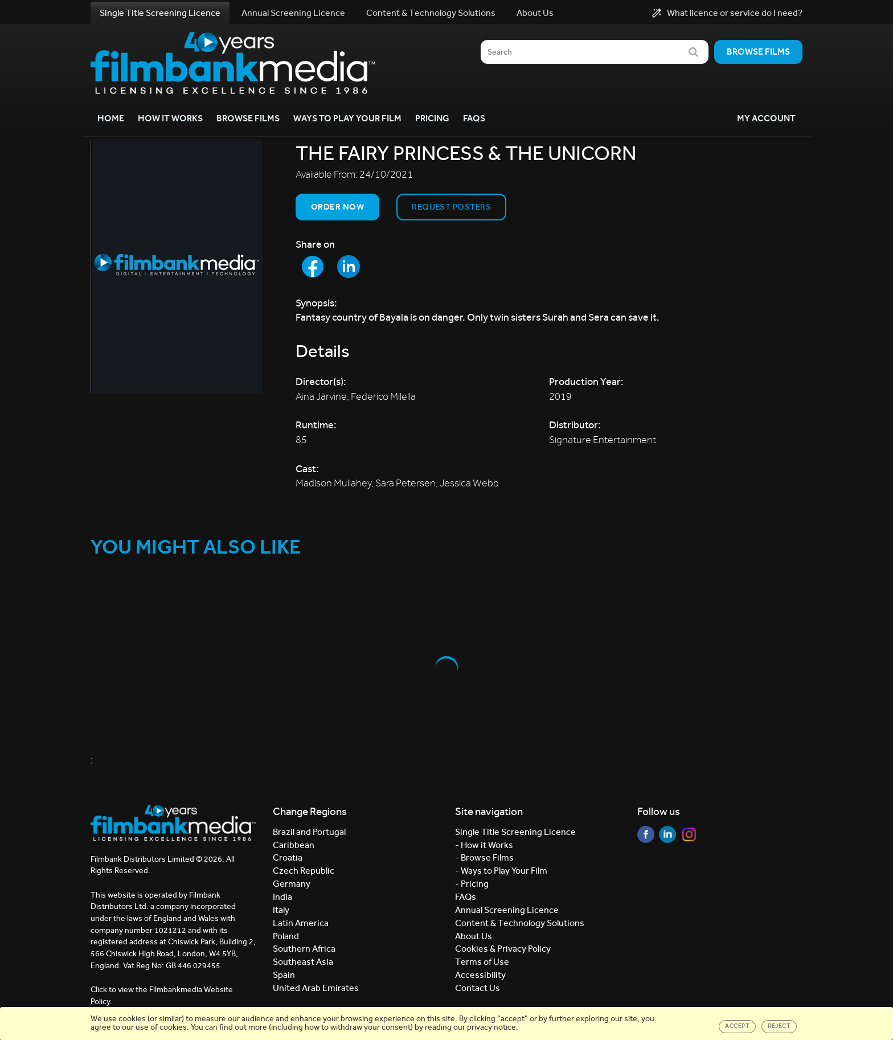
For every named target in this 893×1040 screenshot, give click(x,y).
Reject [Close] (779, 1026)
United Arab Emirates (316, 987)
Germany (291, 883)
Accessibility (480, 974)
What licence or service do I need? (727, 13)
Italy (281, 909)
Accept (737, 1026)
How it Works (170, 118)
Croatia (287, 857)
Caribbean (293, 845)
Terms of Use (482, 961)
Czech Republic (303, 870)
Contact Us (477, 987)
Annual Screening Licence (293, 12)
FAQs (474, 118)
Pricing (432, 118)
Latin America (301, 923)
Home (110, 118)
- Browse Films (484, 857)
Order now (337, 207)
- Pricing (472, 883)
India (282, 896)
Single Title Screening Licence (160, 12)
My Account (766, 118)
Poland (286, 936)
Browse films (758, 51)
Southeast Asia (303, 961)
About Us (535, 12)
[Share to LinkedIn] (348, 266)
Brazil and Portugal (309, 831)
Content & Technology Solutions (430, 12)
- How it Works (484, 845)
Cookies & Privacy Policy (503, 948)
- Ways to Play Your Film (501, 870)
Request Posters (451, 207)
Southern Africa (304, 948)
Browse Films (248, 118)
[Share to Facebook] (313, 266)
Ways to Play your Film (347, 118)
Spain (284, 974)
